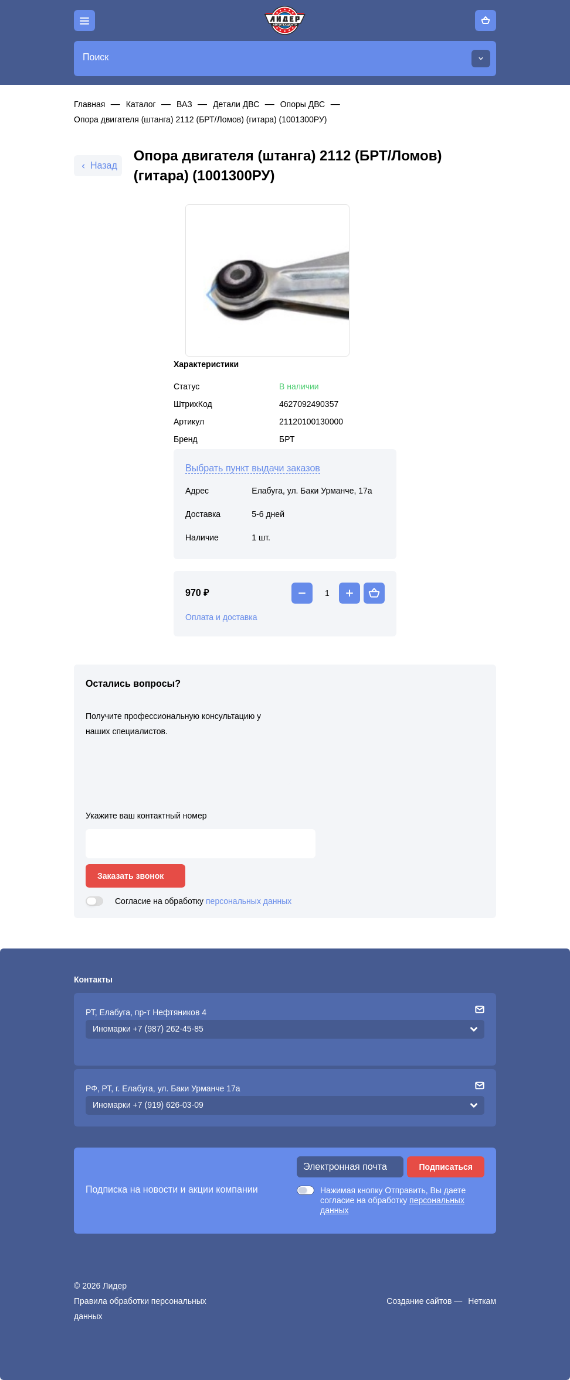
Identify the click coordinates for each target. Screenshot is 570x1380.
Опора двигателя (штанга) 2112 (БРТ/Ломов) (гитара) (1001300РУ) (200, 119)
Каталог (141, 104)
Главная (89, 104)
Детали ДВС (236, 104)
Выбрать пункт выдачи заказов (252, 468)
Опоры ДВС (302, 104)
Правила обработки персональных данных (140, 1308)
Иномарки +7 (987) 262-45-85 (148, 1028)
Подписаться (446, 1167)
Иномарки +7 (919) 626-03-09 (148, 1105)
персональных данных (248, 901)
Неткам (482, 1301)
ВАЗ (184, 104)
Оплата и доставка (221, 617)
